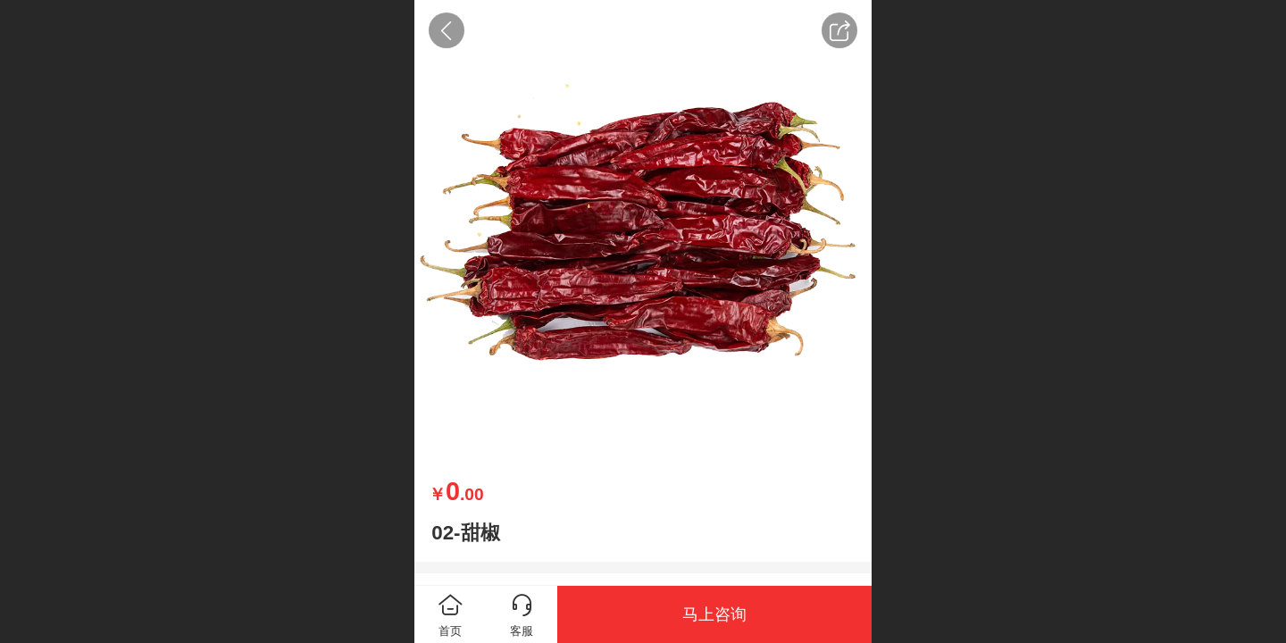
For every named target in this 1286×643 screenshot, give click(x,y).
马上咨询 (714, 614)
